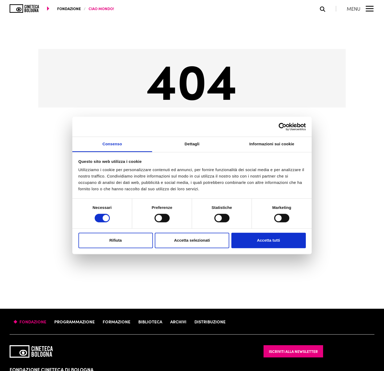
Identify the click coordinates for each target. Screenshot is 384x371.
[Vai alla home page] (24, 8)
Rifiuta (115, 240)
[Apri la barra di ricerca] (328, 8)
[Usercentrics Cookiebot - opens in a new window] (282, 127)
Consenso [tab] (112, 144)
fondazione (69, 8)
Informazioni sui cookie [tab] (271, 144)
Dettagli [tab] (192, 144)
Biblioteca (150, 321)
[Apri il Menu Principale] (360, 8)
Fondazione (32, 321)
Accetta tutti (268, 240)
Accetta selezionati (192, 240)
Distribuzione (210, 321)
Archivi (178, 321)
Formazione (116, 321)
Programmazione (74, 321)
